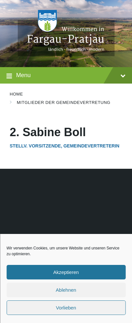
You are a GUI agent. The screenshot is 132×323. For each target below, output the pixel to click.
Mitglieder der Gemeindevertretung (63, 102)
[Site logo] (66, 54)
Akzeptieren (66, 272)
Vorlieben (66, 307)
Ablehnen (66, 290)
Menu (66, 76)
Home (16, 94)
